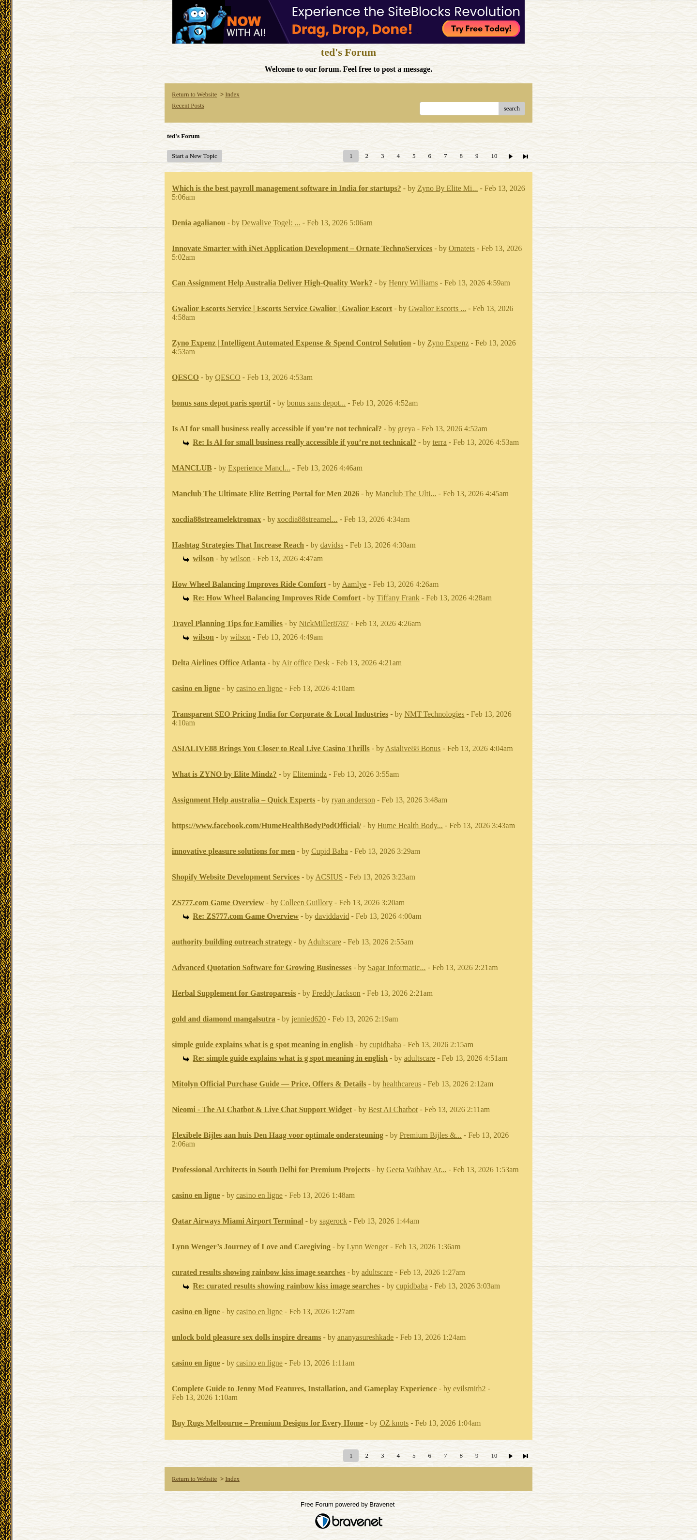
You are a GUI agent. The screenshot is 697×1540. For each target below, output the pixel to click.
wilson (240, 558)
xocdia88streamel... (307, 519)
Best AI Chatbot (393, 1109)
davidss (332, 545)
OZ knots (394, 1423)
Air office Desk (306, 663)
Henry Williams (413, 283)
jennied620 (308, 1019)
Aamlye (354, 584)
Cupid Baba (329, 851)
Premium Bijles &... (430, 1135)
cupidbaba (385, 1044)
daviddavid (332, 916)
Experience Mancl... (259, 468)
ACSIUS (329, 877)
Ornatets (462, 248)
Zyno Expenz (448, 343)
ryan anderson (353, 800)
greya (406, 428)
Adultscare (324, 942)
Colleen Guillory (306, 902)
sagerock (333, 1221)
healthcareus (401, 1084)
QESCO (227, 377)
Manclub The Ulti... (405, 493)
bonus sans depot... (316, 403)
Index (232, 94)
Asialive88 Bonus (412, 748)
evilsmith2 (469, 1388)
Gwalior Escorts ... (438, 308)
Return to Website (194, 94)
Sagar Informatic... (396, 967)
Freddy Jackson (336, 993)
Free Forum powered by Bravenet (348, 1504)
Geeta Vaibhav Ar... (416, 1169)
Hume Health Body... (409, 825)
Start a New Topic (194, 155)
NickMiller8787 (323, 623)
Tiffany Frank (398, 598)
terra (439, 442)
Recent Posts (188, 105)
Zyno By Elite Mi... (447, 188)
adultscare (419, 1058)
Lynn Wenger (367, 1246)
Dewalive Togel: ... (271, 223)
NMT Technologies (434, 714)
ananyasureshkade (365, 1337)
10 (494, 155)
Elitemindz (310, 774)
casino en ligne (259, 688)
